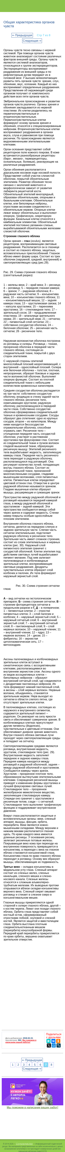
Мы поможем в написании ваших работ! (32, 1107)
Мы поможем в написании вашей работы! (20, 1041)
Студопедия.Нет (24, 1143)
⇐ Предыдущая (22, 35)
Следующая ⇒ (32, 40)
